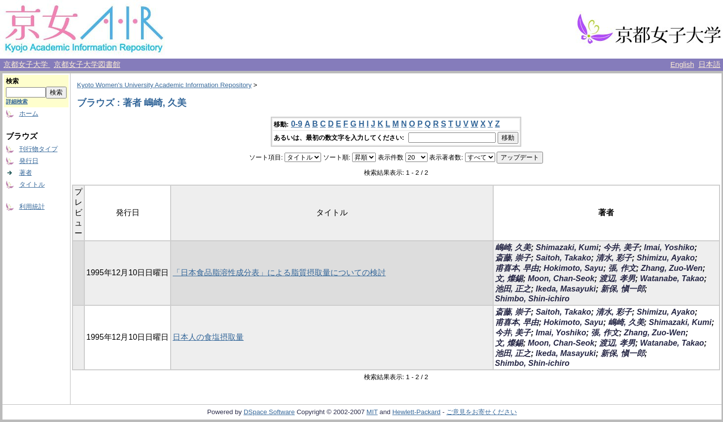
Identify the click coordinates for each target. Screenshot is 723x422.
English (682, 64)
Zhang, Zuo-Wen (672, 268)
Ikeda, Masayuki (566, 289)
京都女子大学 (26, 64)
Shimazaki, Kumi (567, 247)
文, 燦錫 (509, 278)
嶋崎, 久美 (513, 247)
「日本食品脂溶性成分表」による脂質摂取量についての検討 (279, 272)
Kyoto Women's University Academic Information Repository (164, 85)
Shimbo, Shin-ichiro (532, 298)
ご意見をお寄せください (481, 412)
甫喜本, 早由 (517, 268)
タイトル (32, 184)
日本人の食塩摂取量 (208, 337)
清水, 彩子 (614, 258)
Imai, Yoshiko (669, 247)
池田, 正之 (513, 289)
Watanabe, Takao (672, 278)
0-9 (296, 124)
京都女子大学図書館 (87, 64)
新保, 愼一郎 (623, 289)
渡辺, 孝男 (617, 278)
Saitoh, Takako (563, 258)
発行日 (28, 160)
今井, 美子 (621, 247)
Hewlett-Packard (416, 412)
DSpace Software (269, 412)
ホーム (28, 113)
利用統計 (32, 206)
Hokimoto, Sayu (573, 268)
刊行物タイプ (38, 149)
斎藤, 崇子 (513, 258)
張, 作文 (622, 268)
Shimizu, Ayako (666, 258)
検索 (12, 81)
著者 (25, 172)
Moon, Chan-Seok (561, 278)
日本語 (709, 64)
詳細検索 (17, 101)
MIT (372, 412)
